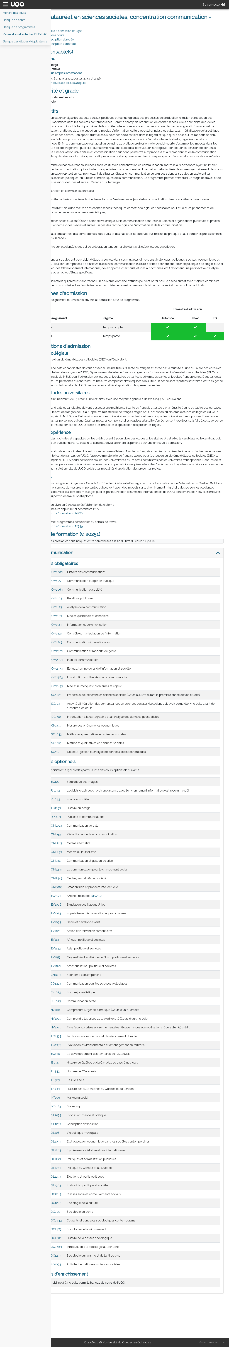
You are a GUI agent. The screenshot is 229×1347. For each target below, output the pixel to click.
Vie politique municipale (101, 1171)
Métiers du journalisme (100, 890)
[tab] (140, 587)
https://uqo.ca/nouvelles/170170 (78, 547)
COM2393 (74, 908)
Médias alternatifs (97, 882)
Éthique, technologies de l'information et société (117, 703)
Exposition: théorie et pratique (105, 1154)
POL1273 (73, 1197)
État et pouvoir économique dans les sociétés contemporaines (126, 1180)
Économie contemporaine (102, 1013)
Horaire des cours (71, 35)
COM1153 (73, 873)
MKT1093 (73, 1136)
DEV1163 (73, 1004)
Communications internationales (107, 676)
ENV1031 (73, 1066)
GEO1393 (73, 1092)
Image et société (96, 838)
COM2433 (74, 720)
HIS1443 (73, 1127)
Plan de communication (101, 694)
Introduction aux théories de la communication (116, 711)
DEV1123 (73, 969)
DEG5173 (73, 934)
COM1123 (74, 641)
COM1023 (74, 864)
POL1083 (73, 1171)
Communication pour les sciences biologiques (115, 1022)
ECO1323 (73, 1022)
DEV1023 (73, 952)
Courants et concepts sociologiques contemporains (119, 1259)
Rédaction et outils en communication (110, 873)
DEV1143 (73, 987)
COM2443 (74, 917)
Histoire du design (97, 846)
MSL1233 (73, 1162)
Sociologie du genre (98, 1250)
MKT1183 (73, 1145)
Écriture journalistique (99, 1031)
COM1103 (74, 632)
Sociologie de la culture (100, 1241)
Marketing (91, 1145)
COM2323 (74, 685)
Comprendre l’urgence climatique (107, 1048)
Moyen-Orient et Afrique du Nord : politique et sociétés (121, 996)
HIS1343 (72, 1110)
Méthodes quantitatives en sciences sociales (115, 773)
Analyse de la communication (105, 641)
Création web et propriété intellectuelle (111, 925)
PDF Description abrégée (75, 39)
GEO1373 (73, 1083)
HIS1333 (72, 1101)
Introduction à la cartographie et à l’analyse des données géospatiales (132, 755)
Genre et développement (102, 961)
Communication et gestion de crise (108, 899)
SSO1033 (74, 742)
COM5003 (74, 925)
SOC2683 (73, 1285)
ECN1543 (74, 764)
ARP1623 (73, 855)
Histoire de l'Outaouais (100, 1110)
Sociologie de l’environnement (105, 1268)
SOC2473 (73, 1268)
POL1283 (73, 1206)
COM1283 (74, 882)
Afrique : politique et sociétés (104, 978)
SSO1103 (74, 790)
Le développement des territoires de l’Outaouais (117, 1092)
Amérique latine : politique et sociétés (110, 1004)
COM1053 (74, 615)
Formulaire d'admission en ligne (80, 31)
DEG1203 (73, 820)
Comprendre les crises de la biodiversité (111, 1057)
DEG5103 (115, 934)
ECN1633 (73, 1013)
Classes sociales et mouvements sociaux (112, 1233)
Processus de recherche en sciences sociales (115, 729)
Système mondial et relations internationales (114, 1189)
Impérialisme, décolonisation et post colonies (115, 952)
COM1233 (74, 668)
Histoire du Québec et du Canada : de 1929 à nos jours (121, 1101)
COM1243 (74, 676)
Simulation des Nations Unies (104, 943)
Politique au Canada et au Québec (107, 1206)
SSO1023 (74, 729)
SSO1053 (74, 781)
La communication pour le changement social (115, 908)
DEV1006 (73, 943)
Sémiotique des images (100, 820)
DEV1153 (73, 996)
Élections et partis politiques (104, 1215)
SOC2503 (73, 1276)
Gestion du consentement (213, 1342)
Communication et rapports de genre (110, 685)
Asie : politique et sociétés (102, 987)
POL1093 (73, 1180)
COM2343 (74, 899)
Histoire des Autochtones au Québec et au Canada (118, 1127)
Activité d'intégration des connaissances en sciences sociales (126, 742)
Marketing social (96, 1136)
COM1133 (74, 650)
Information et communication (106, 659)
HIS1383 (72, 1118)
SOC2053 (73, 1250)
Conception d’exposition (101, 1162)
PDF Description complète (76, 43)
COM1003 (74, 606)
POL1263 (73, 1189)
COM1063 (74, 624)
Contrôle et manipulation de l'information (113, 668)
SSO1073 (73, 1303)
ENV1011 (73, 1048)
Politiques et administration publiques (110, 1197)
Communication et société (103, 624)
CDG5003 (74, 755)
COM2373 (74, 703)
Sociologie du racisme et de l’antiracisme (112, 1294)
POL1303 (73, 1224)
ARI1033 (72, 829)
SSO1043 (74, 773)
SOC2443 (73, 1259)
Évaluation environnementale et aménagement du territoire (124, 1083)
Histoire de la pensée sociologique (108, 1276)
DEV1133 (73, 978)
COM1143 (74, 659)
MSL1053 (73, 1154)
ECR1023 (73, 1031)
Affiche (89, 934)
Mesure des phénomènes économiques (112, 764)
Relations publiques (99, 632)
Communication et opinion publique (109, 615)
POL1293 (73, 1215)
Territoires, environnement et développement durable (120, 1075)
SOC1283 (73, 1241)
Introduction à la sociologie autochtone (111, 1285)
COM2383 (74, 711)
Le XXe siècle (94, 1118)
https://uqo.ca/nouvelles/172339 (78, 560)
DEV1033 (73, 961)
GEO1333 (73, 1075)
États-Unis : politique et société (105, 1224)
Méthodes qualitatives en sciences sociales (114, 781)
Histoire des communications (105, 606)
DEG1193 (73, 846)
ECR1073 (73, 1039)
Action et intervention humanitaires (108, 969)
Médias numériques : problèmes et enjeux (113, 720)
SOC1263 (73, 1233)
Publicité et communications (104, 855)
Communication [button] (76, 587)
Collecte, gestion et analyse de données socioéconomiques (125, 790)
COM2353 (74, 694)
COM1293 (74, 890)
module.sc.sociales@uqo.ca (86, 83)
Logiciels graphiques (99, 829)
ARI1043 (73, 838)
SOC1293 (73, 1294)
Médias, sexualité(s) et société (105, 917)
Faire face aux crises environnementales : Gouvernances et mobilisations (133, 1066)
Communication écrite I (100, 1039)
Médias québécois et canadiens (106, 650)
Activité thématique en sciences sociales (112, 1303)
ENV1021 (73, 1057)
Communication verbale (101, 864)
